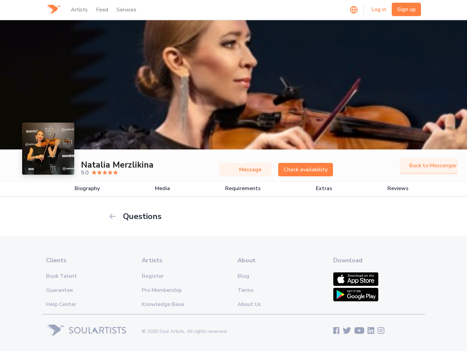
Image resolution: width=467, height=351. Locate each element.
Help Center (61, 304)
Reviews (398, 188)
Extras (324, 188)
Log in (379, 9)
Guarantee (59, 290)
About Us (249, 304)
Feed (102, 9)
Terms (246, 290)
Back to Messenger (428, 165)
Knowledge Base (163, 304)
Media (162, 188)
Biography (87, 188)
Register (153, 276)
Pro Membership (162, 290)
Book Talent (61, 276)
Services (126, 9)
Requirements (243, 188)
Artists (79, 9)
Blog (243, 276)
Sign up (406, 9)
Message (245, 169)
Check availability (306, 169)
